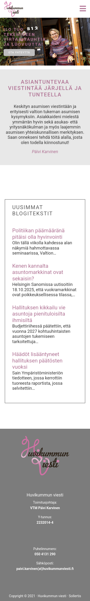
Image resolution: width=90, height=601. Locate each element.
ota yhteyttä (19, 52)
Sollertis (75, 596)
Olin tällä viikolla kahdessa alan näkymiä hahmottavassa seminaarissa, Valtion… (42, 248)
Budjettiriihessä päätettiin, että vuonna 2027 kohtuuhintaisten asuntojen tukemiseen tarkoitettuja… (41, 333)
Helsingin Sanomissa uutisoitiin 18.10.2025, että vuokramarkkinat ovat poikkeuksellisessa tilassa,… (44, 289)
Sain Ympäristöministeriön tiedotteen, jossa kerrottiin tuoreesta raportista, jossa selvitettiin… (37, 380)
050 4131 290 (45, 554)
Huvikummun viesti (52, 596)
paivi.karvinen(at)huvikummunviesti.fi (45, 569)
